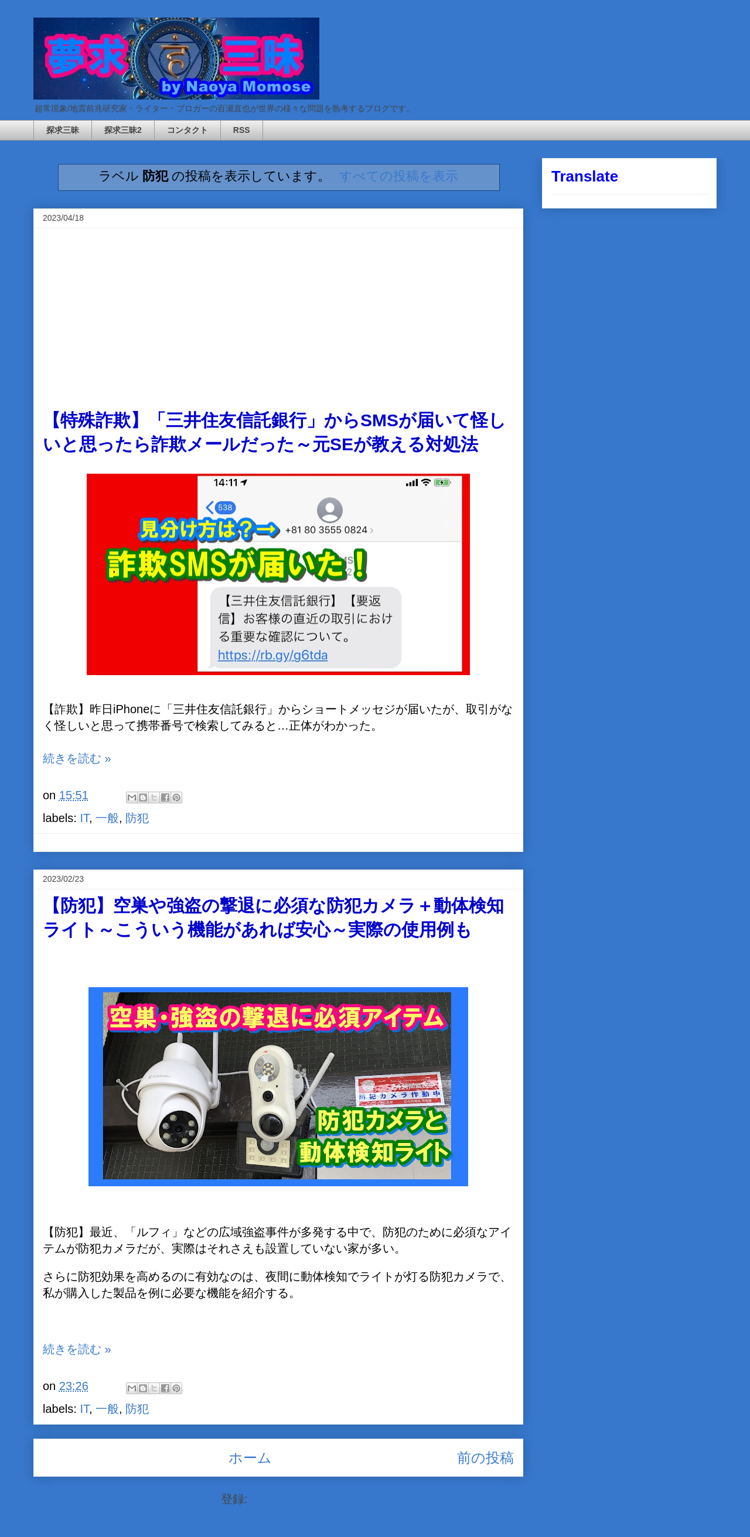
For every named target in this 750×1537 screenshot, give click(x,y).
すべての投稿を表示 (398, 176)
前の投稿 (485, 1458)
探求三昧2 (123, 130)
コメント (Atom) (293, 1499)
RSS (241, 130)
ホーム (250, 1458)
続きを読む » (77, 758)
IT (84, 818)
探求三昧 (62, 130)
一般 (107, 818)
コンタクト (187, 130)
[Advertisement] (278, 321)
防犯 (137, 818)
